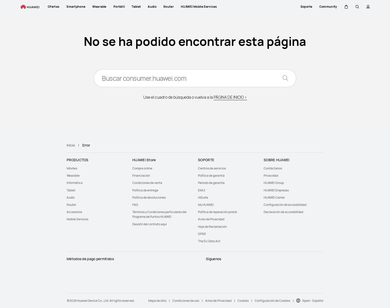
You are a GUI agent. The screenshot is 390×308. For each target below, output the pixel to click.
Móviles (72, 168)
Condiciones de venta (147, 183)
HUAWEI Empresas (276, 190)
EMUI (201, 190)
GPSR (202, 234)
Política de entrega (145, 190)
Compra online (142, 168)
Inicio (71, 145)
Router (71, 205)
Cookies (243, 301)
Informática (75, 183)
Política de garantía (211, 175)
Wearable (73, 175)
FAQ (135, 205)
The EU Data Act (209, 241)
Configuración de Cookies (272, 301)
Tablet (71, 190)
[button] (346, 6)
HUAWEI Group (274, 183)
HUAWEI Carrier (274, 197)
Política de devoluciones (149, 197)
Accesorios (74, 212)
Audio (71, 197)
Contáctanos (273, 168)
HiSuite (203, 197)
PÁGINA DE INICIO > (230, 97)
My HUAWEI (206, 205)
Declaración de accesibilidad (283, 212)
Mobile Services (77, 219)
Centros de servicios (212, 168)
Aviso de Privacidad (211, 219)
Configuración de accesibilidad (285, 205)
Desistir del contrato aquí (149, 224)
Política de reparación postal (217, 212)
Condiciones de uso (185, 301)
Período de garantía (211, 183)
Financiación (141, 175)
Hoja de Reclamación (212, 227)
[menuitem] (96, 168)
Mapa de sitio (157, 301)
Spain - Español (312, 301)
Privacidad (271, 175)
